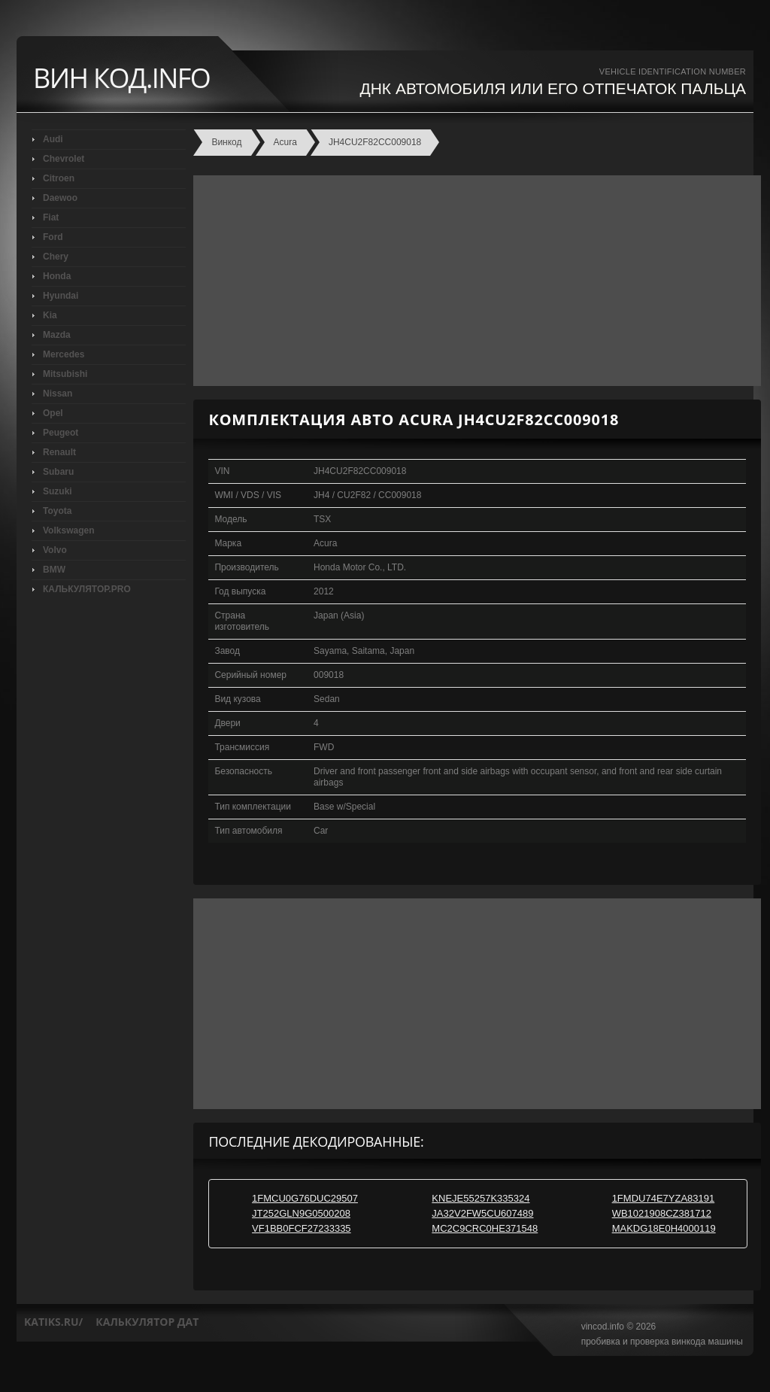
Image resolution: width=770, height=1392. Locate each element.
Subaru (58, 472)
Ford (53, 237)
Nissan (57, 393)
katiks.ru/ (53, 1321)
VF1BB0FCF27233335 (301, 1228)
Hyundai (60, 295)
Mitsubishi (65, 374)
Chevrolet (63, 158)
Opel (53, 413)
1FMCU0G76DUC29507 (305, 1198)
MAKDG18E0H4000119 (664, 1228)
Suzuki (57, 491)
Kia (50, 315)
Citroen (58, 178)
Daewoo (60, 198)
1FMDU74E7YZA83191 (663, 1198)
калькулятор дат (147, 1321)
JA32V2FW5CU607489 (482, 1213)
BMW (54, 569)
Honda (57, 276)
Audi (53, 139)
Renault (59, 452)
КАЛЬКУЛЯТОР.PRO (87, 589)
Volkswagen (68, 530)
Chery (55, 256)
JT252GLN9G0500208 (301, 1213)
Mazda (57, 335)
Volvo (55, 550)
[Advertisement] (473, 280)
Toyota (57, 511)
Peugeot (60, 432)
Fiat (51, 217)
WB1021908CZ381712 (661, 1213)
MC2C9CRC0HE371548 (485, 1228)
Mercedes (63, 354)
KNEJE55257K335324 (480, 1198)
